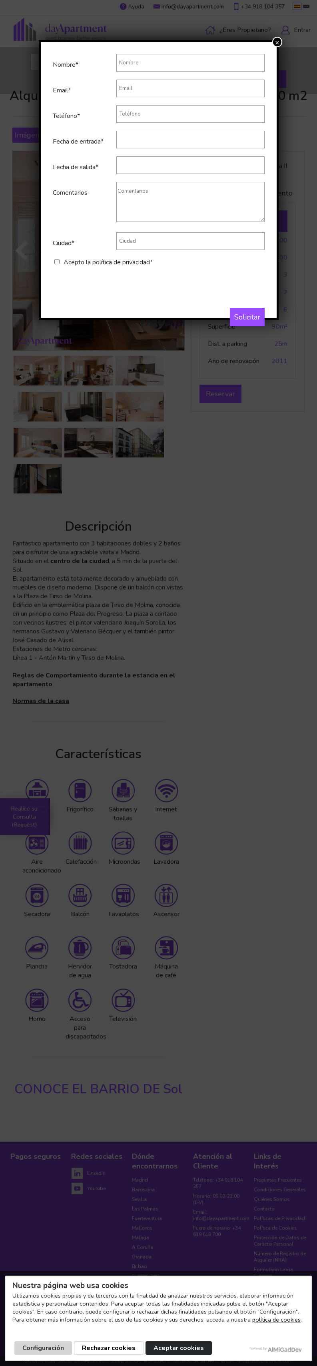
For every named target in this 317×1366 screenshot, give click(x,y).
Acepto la (108, 262)
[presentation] (113, 282)
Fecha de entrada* (78, 141)
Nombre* (65, 64)
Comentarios (70, 192)
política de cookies (276, 1320)
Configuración (43, 1348)
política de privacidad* (122, 262)
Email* (62, 90)
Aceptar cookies (179, 1348)
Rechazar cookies (109, 1348)
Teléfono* (66, 116)
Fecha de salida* (75, 167)
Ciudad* (63, 243)
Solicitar (247, 317)
